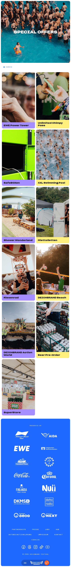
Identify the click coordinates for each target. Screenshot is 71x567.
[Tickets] (46, 562)
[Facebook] (23, 547)
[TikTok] (41, 547)
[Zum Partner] (21, 435)
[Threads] (29, 547)
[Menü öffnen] (25, 563)
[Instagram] (35, 547)
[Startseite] (36, 563)
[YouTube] (47, 547)
